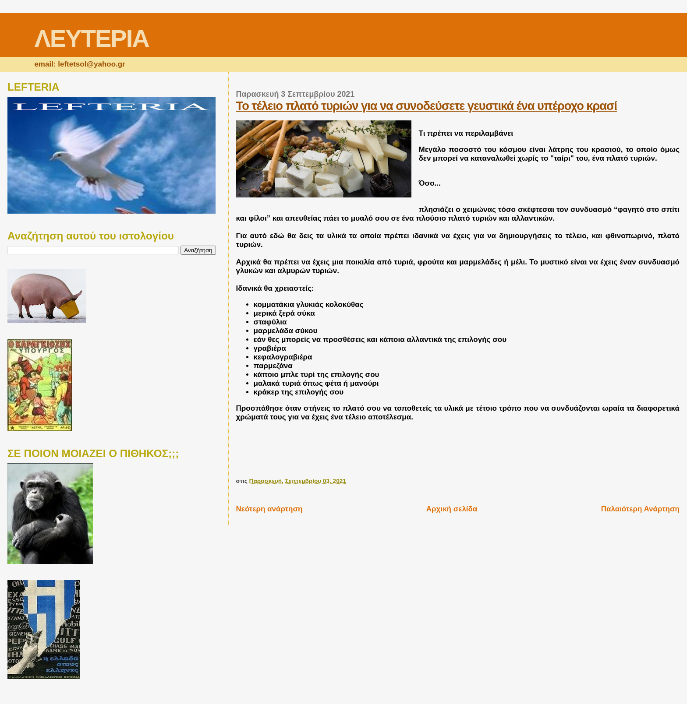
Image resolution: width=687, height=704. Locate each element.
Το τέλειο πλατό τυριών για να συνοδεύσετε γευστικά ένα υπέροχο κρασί (426, 106)
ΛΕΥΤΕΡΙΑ (91, 38)
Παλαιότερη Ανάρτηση (640, 509)
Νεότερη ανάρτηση (269, 509)
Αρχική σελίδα (452, 509)
